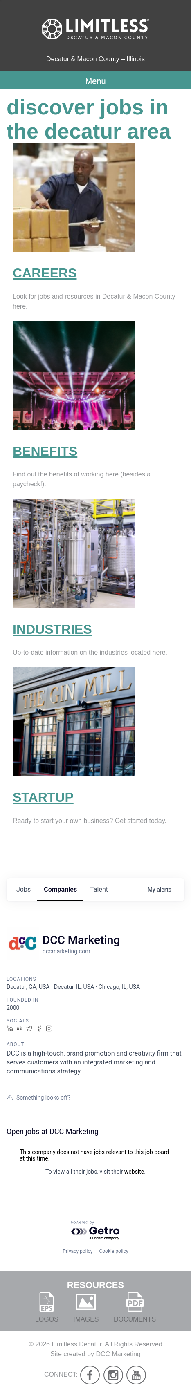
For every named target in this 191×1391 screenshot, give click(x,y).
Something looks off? (38, 1097)
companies (60, 889)
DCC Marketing (118, 1354)
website (134, 1171)
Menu (95, 80)
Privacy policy (77, 1251)
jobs (23, 889)
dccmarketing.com (66, 951)
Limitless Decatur (76, 1344)
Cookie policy (113, 1251)
